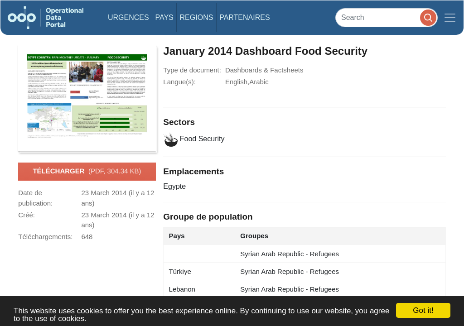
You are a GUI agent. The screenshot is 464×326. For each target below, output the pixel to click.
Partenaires (244, 17)
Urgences (128, 17)
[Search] (386, 17)
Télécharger (87, 172)
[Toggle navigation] (450, 18)
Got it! (423, 310)
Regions (196, 17)
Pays (164, 17)
